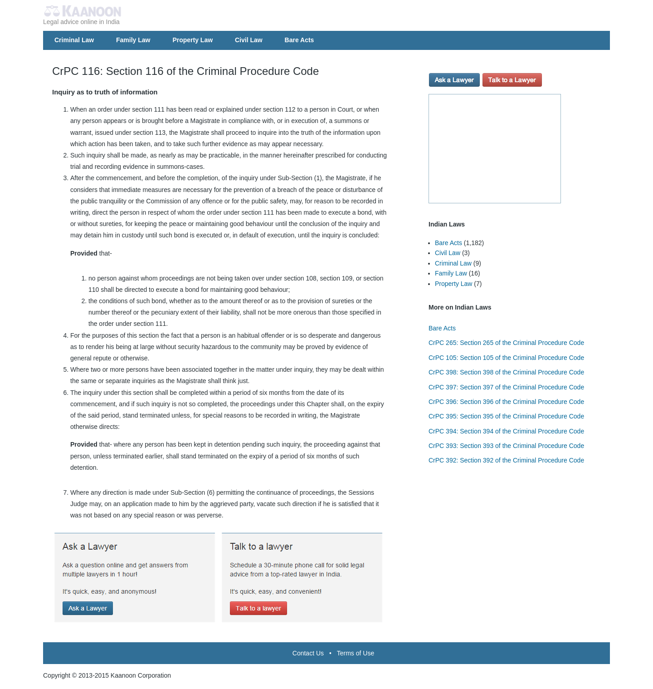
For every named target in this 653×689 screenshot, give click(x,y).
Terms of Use (355, 653)
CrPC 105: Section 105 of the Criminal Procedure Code (506, 357)
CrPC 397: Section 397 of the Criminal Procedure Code (506, 387)
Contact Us (308, 653)
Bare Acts (299, 40)
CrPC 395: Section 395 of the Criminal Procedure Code (506, 416)
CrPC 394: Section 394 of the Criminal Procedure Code (506, 431)
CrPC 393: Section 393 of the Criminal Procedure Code (506, 445)
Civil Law (249, 40)
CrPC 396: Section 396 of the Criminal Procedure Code (506, 401)
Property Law (192, 40)
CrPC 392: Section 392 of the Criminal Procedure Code (506, 460)
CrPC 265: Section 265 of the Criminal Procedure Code (506, 342)
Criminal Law (74, 40)
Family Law (133, 40)
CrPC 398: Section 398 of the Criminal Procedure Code (506, 372)
